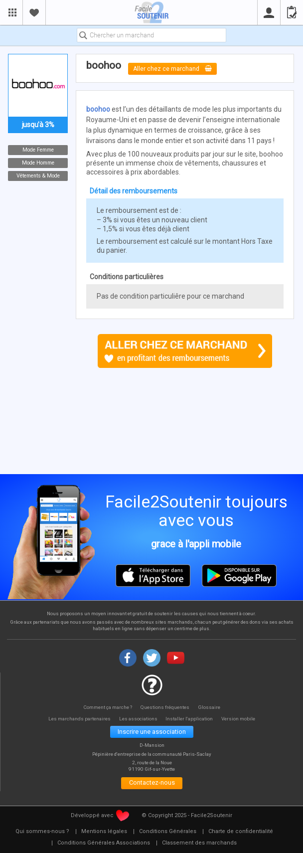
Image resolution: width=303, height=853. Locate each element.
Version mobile (242, 718)
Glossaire (210, 706)
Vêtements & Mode (38, 175)
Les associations (138, 718)
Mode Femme (38, 150)
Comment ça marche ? (107, 706)
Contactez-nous (151, 784)
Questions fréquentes (166, 706)
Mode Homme (38, 163)
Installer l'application (191, 718)
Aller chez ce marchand (173, 68)
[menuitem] (42, 832)
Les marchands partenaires (77, 718)
